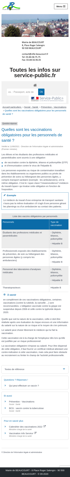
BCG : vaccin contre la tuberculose (26, 408)
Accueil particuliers (12, 107)
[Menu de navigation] (61, 6)
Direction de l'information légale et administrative (22, 452)
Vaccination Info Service (22, 433)
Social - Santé (31, 107)
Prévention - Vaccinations (53, 107)
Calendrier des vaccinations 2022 (27, 426)
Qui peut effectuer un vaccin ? (24, 385)
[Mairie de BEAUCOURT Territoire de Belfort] (11, 6)
